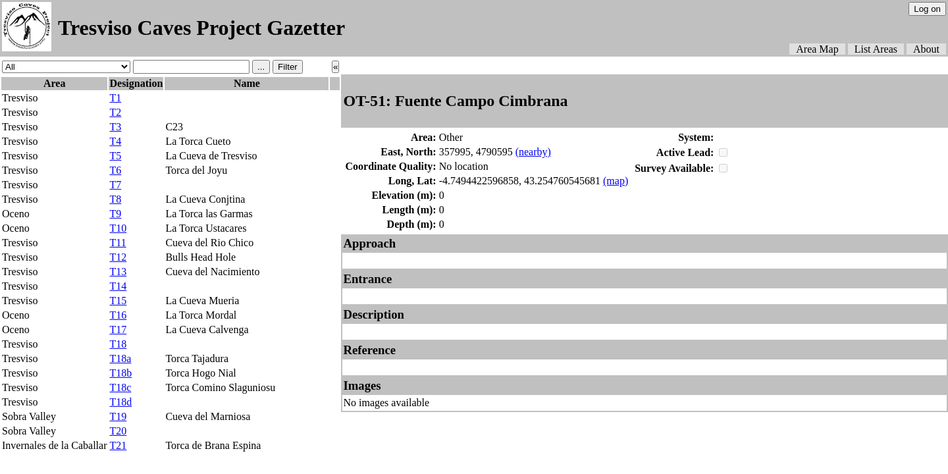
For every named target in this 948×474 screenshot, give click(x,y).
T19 (117, 416)
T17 (117, 329)
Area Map (817, 49)
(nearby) (533, 151)
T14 (117, 286)
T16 (117, 315)
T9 (115, 213)
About (926, 49)
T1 (115, 97)
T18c (120, 387)
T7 (115, 184)
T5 (115, 155)
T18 (117, 344)
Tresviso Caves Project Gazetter (201, 28)
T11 (117, 242)
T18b (120, 373)
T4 (115, 141)
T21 (117, 445)
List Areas (876, 49)
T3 (115, 126)
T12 (117, 257)
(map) (615, 180)
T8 (115, 199)
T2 (115, 112)
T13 (117, 271)
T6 (115, 170)
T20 (117, 430)
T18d (120, 402)
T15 (117, 300)
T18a (120, 358)
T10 (117, 228)
